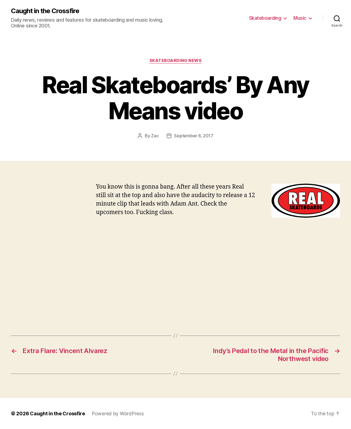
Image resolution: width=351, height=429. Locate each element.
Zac (154, 135)
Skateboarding (265, 18)
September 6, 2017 (193, 135)
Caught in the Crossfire (45, 11)
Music (299, 18)
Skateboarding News (175, 60)
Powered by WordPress (118, 413)
